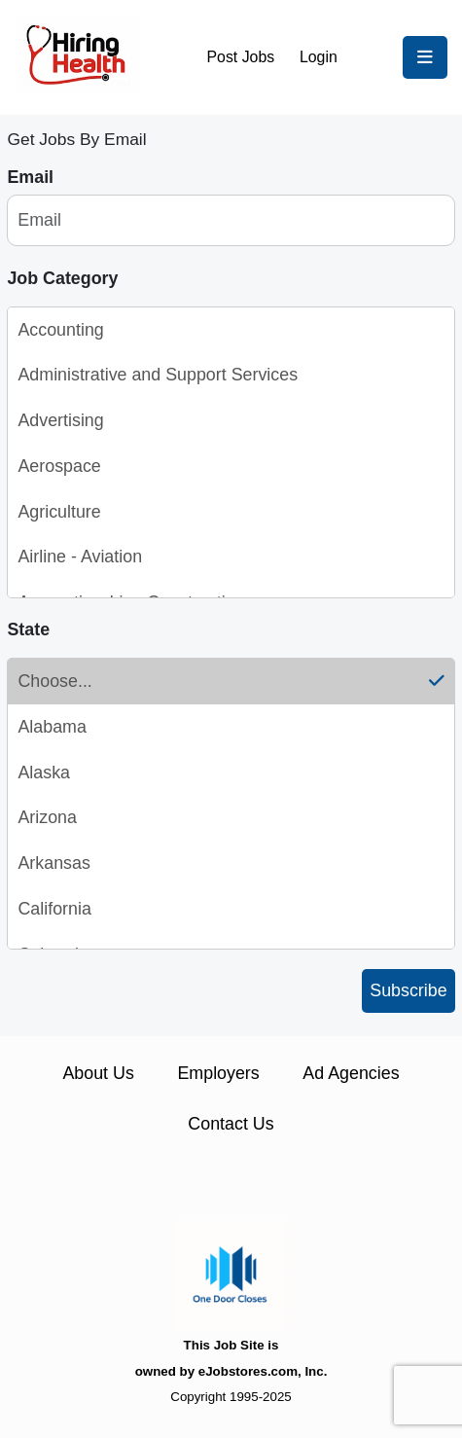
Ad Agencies (350, 1073)
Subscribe (408, 990)
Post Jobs (241, 57)
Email (30, 177)
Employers (218, 1073)
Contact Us (230, 1123)
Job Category (62, 278)
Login (319, 57)
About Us (97, 1073)
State (28, 629)
